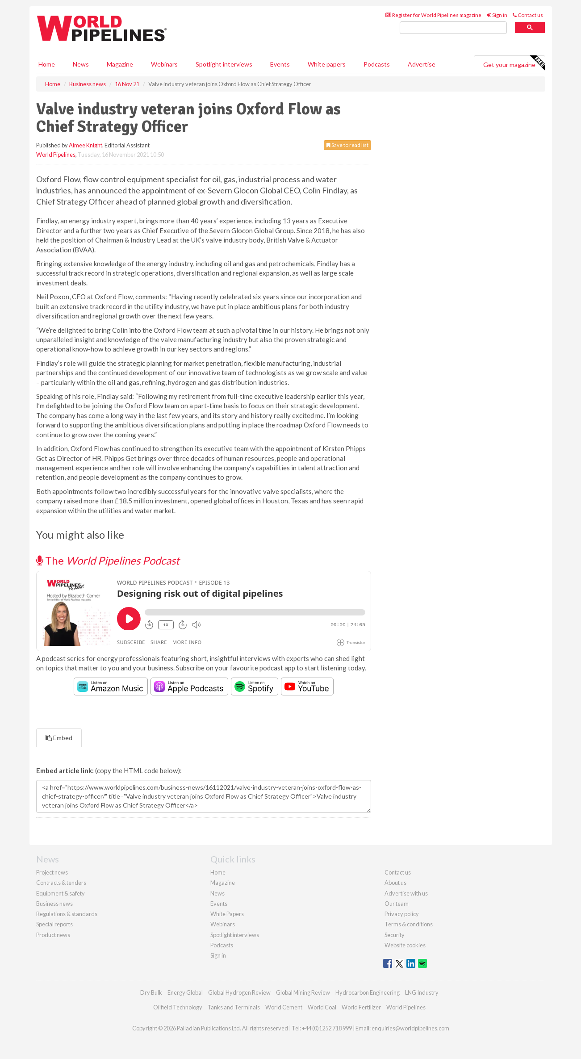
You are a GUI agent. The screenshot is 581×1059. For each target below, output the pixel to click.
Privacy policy (402, 913)
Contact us (528, 15)
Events (280, 64)
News (217, 893)
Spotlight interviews (224, 64)
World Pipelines (55, 154)
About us (395, 882)
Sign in (497, 15)
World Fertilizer (361, 1007)
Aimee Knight (85, 145)
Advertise (421, 64)
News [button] (81, 64)
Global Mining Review (303, 992)
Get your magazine (514, 63)
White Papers (227, 913)
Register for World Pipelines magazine (433, 15)
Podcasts (377, 64)
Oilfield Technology (177, 1007)
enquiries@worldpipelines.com (410, 1028)
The (108, 560)
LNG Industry (422, 992)
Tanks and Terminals (234, 1007)
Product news (53, 934)
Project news (52, 872)
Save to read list (347, 145)
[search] (453, 27)
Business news (54, 903)
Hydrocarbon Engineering (367, 992)
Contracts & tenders (61, 882)
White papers (327, 64)
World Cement (283, 1007)
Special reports (54, 924)
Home (46, 64)
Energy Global (185, 992)
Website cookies (405, 945)
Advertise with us (406, 893)
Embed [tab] (59, 737)
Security (395, 934)
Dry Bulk (151, 992)
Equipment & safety (60, 893)
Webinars (164, 64)
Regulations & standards (66, 913)
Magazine (120, 64)
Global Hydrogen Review (239, 992)
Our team (397, 903)
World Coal (322, 1007)
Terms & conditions (409, 924)
